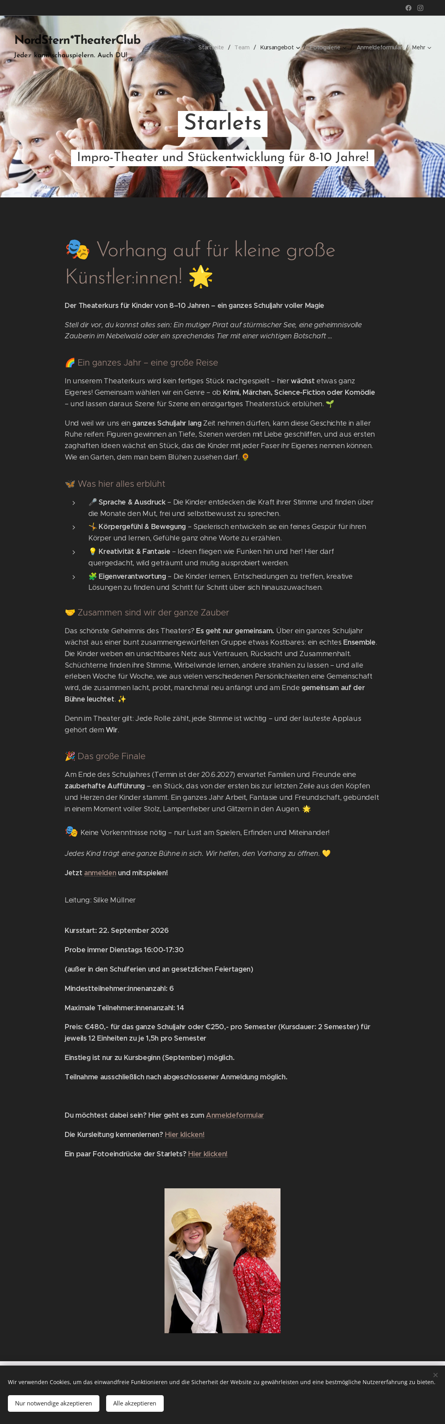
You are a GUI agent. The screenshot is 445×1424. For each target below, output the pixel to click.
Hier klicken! (184, 1134)
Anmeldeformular (235, 1115)
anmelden (100, 872)
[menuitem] (210, 47)
